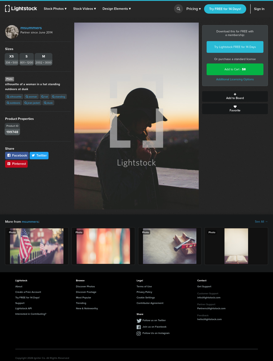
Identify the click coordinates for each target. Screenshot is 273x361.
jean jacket (32, 103)
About (18, 286)
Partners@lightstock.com (211, 308)
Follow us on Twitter (154, 320)
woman (31, 96)
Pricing (193, 9)
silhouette (14, 96)
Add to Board (235, 96)
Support (19, 303)
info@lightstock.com (208, 297)
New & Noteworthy (87, 308)
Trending (81, 303)
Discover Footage (86, 292)
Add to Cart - (235, 69)
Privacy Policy (144, 292)
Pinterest (16, 163)
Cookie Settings (146, 297)
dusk (48, 103)
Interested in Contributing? (30, 314)
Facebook (17, 155)
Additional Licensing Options (235, 79)
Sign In (259, 8)
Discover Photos (85, 286)
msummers (31, 27)
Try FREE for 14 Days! (225, 8)
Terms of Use (144, 286)
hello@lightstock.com (209, 319)
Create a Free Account (28, 292)
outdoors (13, 103)
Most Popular (83, 297)
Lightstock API (23, 308)
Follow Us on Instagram (156, 333)
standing (58, 96)
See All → (261, 222)
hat (44, 96)
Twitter (39, 155)
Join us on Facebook (154, 326)
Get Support (204, 286)
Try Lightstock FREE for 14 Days (235, 47)
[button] (55, 9)
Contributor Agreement (150, 303)
